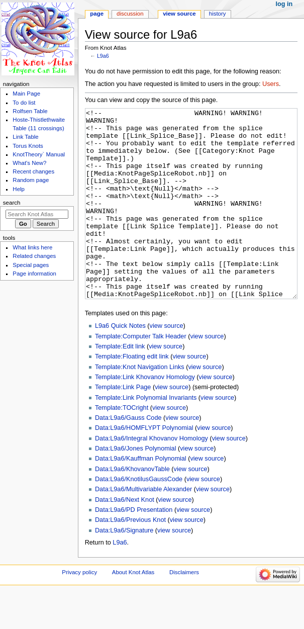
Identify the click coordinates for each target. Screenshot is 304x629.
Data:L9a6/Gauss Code (128, 455)
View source (179, 14)
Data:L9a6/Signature (124, 568)
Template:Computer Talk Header (140, 374)
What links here (32, 247)
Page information (34, 274)
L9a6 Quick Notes (120, 363)
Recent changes (33, 171)
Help (19, 189)
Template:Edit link (120, 384)
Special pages (31, 265)
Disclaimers (184, 610)
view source (166, 363)
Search (12, 203)
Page (97, 14)
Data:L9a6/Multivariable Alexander (143, 526)
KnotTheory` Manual (39, 154)
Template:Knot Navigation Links (139, 404)
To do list (24, 103)
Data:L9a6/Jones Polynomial (135, 486)
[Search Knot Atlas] (37, 214)
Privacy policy (79, 610)
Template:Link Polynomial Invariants (145, 435)
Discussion (130, 14)
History (217, 14)
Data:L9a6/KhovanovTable (132, 506)
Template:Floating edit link (132, 394)
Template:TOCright (121, 445)
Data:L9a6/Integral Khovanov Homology (151, 476)
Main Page (26, 94)
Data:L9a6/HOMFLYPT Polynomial (144, 465)
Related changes (34, 256)
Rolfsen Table (30, 111)
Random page (31, 180)
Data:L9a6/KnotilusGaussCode (138, 516)
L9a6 (103, 56)
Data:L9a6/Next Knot (124, 537)
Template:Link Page (123, 424)
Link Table (25, 137)
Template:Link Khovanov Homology (145, 414)
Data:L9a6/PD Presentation (133, 547)
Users (270, 83)
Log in (284, 4)
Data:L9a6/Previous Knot (130, 557)
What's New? (29, 163)
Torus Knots (28, 146)
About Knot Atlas (133, 610)
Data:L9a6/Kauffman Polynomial (140, 496)
